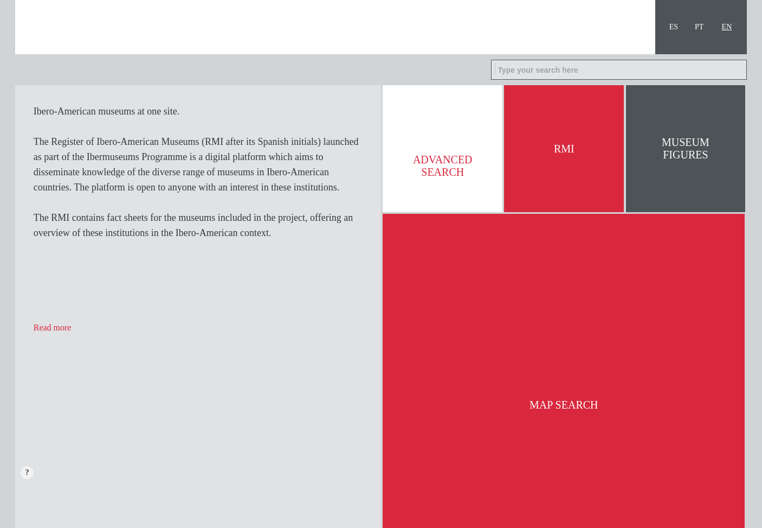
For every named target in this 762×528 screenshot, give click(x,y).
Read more (53, 327)
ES (673, 27)
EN (727, 27)
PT (699, 27)
